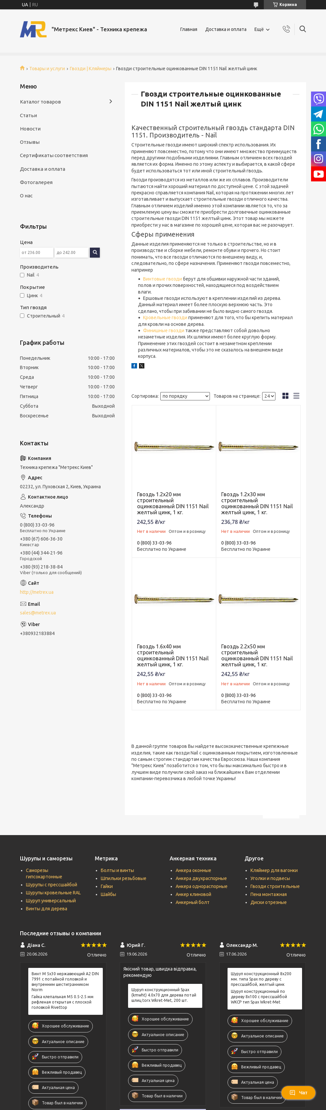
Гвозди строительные (275, 886)
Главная (188, 29)
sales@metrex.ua (38, 612)
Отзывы (30, 142)
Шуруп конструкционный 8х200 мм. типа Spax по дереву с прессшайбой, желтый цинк (261, 979)
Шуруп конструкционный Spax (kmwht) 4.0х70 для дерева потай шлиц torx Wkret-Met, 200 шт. (163, 995)
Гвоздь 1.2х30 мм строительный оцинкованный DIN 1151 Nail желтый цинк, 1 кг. (257, 503)
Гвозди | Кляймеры (90, 68)
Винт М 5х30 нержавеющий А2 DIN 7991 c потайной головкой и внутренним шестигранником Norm (65, 982)
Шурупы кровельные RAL (53, 892)
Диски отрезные (268, 902)
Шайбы (108, 894)
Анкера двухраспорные (201, 878)
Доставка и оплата (225, 29)
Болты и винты (117, 870)
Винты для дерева (46, 908)
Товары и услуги (47, 68)
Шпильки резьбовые (123, 878)
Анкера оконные (193, 870)
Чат (298, 1093)
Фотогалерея (36, 182)
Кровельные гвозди (165, 317)
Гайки (107, 886)
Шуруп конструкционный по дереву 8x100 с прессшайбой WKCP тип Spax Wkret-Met (259, 996)
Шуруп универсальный (51, 900)
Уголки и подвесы (270, 878)
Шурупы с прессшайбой (51, 884)
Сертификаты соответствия (54, 155)
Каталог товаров (40, 102)
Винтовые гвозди (162, 279)
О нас (26, 195)
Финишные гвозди (163, 330)
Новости (30, 128)
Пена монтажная (268, 894)
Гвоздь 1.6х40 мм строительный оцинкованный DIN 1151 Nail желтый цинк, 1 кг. (173, 655)
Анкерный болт (193, 902)
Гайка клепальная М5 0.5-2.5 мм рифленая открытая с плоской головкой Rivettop (62, 1002)
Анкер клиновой (193, 894)
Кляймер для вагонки (274, 870)
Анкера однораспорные (202, 886)
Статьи (28, 115)
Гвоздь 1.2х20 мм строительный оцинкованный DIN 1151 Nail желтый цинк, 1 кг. (173, 503)
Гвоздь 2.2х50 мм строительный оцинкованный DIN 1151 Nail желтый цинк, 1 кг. (257, 655)
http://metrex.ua (37, 592)
